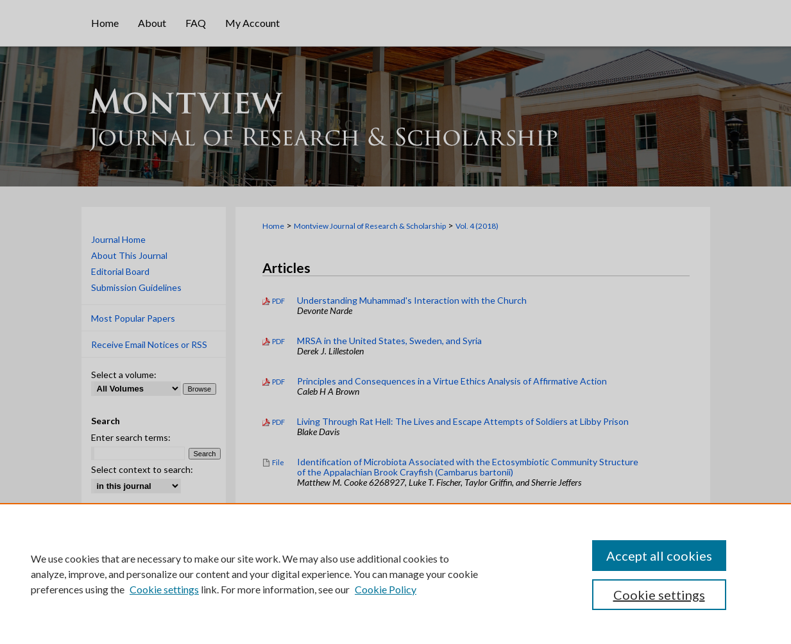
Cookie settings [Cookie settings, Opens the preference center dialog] (659, 594)
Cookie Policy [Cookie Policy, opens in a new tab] (385, 589)
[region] (395, 573)
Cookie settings (164, 589)
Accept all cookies (659, 555)
